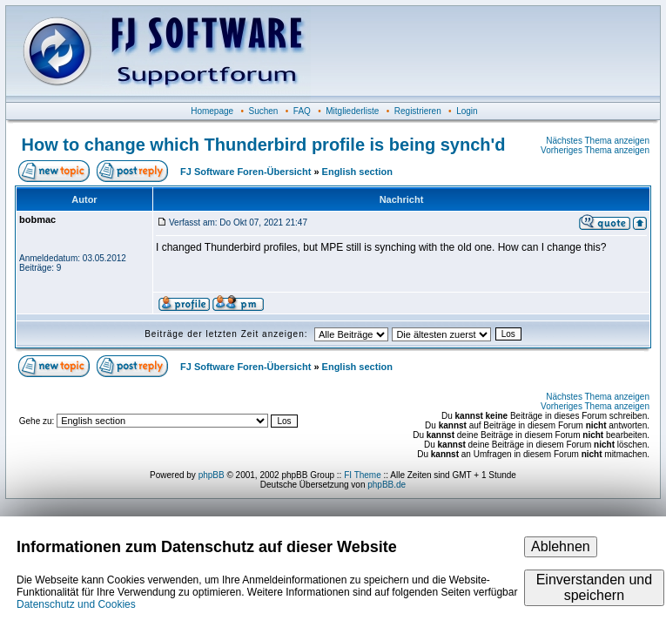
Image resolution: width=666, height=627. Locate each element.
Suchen (264, 111)
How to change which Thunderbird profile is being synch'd (264, 144)
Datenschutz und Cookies (76, 604)
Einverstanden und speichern (594, 587)
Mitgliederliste (352, 111)
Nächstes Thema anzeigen (597, 140)
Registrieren (417, 111)
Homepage (212, 111)
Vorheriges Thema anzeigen (595, 150)
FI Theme (362, 475)
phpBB (211, 475)
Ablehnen (560, 546)
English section (357, 171)
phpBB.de (386, 484)
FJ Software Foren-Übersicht (245, 171)
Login (466, 111)
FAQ (302, 111)
